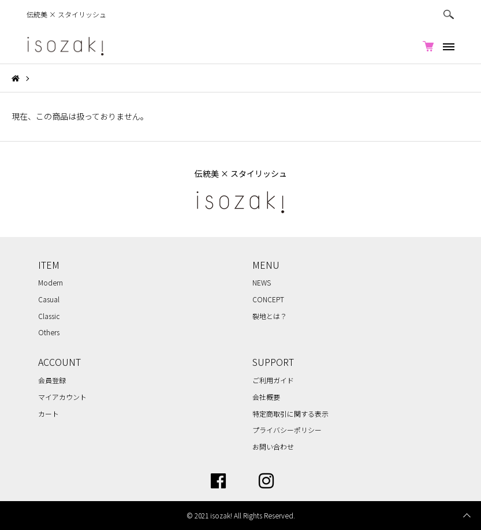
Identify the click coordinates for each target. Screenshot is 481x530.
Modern (50, 282)
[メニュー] (447, 46)
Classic (48, 316)
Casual (48, 299)
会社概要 (266, 397)
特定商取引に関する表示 (290, 413)
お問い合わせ (273, 446)
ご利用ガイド (273, 380)
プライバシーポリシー (287, 430)
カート (48, 413)
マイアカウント (62, 397)
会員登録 (52, 380)
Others (48, 332)
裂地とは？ (269, 316)
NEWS (261, 282)
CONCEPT (268, 299)
